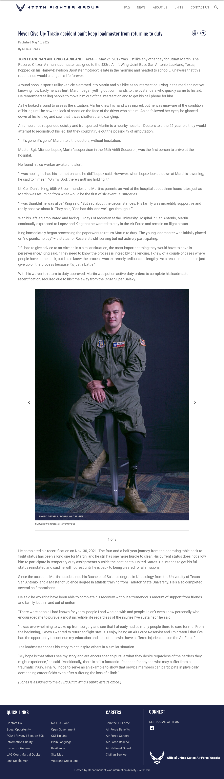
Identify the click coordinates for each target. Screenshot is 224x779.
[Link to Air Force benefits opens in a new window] (118, 729)
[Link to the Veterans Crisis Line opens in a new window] (64, 761)
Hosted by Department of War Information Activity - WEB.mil (111, 770)
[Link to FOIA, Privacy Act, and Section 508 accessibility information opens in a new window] (25, 736)
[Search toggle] (217, 7)
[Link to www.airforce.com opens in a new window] (118, 723)
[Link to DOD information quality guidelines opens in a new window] (20, 742)
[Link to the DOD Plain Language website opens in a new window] (61, 742)
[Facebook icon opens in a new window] (152, 728)
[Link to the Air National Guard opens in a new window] (118, 748)
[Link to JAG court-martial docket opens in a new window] (24, 754)
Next (196, 404)
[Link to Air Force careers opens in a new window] (117, 736)
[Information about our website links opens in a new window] (17, 761)
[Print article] (195, 33)
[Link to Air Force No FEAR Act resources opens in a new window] (60, 723)
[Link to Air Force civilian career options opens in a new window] (116, 754)
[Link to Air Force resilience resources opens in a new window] (58, 748)
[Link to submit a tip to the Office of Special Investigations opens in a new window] (59, 736)
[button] (6, 7)
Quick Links (18, 712)
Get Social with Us (164, 722)
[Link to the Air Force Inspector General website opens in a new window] (18, 748)
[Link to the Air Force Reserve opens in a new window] (118, 742)
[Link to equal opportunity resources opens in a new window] (19, 729)
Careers (113, 712)
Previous (30, 404)
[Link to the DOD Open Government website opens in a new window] (63, 729)
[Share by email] (203, 33)
